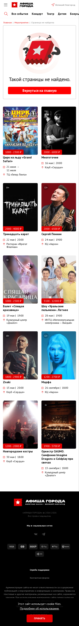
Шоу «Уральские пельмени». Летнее (54, 308)
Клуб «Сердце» (52, 167)
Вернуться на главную (39, 90)
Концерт (37, 14)
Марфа (46, 382)
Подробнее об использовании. (39, 608)
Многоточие (49, 157)
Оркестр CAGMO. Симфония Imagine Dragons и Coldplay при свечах (57, 456)
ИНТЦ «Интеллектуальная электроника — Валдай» (57, 321)
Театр (50, 14)
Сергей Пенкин (51, 234)
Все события (20, 14)
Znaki (6, 382)
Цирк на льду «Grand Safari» (17, 159)
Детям (62, 14)
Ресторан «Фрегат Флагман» (15, 245)
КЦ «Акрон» (49, 243)
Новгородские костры (18, 451)
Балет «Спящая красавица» (13, 308)
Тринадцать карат (16, 234)
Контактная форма (39, 577)
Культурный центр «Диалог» (15, 321)
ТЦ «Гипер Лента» (15, 174)
